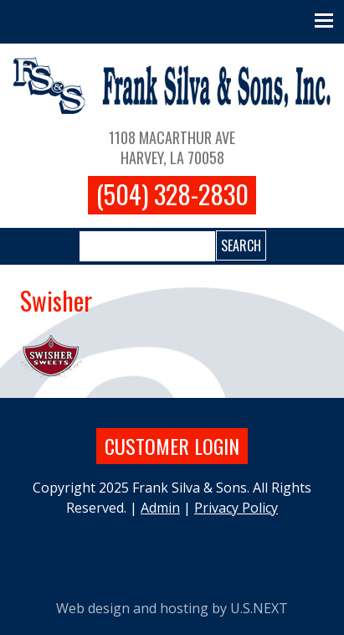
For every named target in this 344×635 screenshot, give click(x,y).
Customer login (172, 446)
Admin (160, 507)
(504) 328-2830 (172, 194)
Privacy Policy (236, 507)
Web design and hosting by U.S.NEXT (172, 608)
